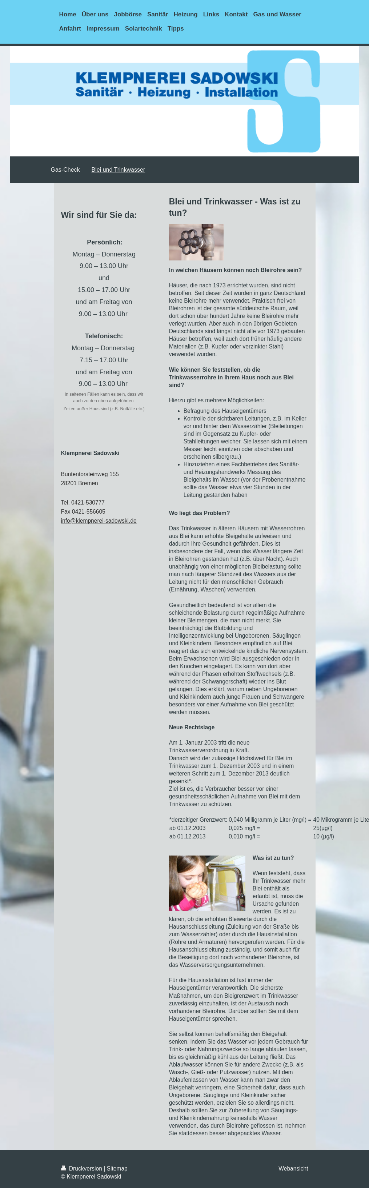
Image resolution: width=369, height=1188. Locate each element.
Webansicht (293, 1168)
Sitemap (117, 1168)
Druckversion (82, 1168)
